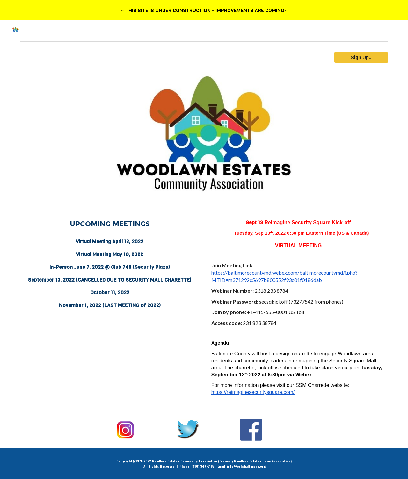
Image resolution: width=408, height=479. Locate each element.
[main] (109, 223)
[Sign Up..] (361, 57)
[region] (204, 10)
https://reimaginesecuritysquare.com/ (253, 392)
